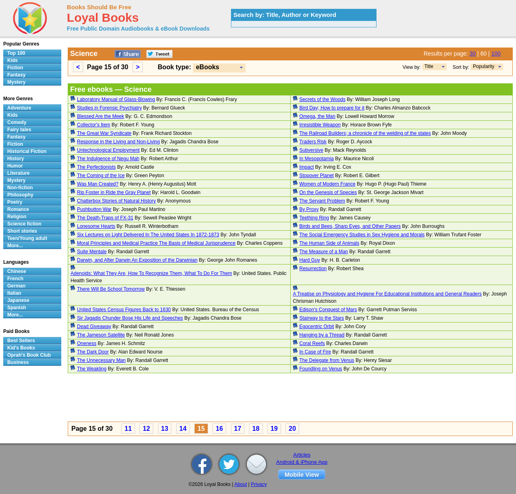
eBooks (207, 67)
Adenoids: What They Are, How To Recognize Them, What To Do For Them (151, 273)
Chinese (16, 271)
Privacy (258, 484)
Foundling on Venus (321, 369)
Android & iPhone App (301, 462)
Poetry (14, 202)
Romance (18, 209)
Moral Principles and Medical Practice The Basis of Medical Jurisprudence (156, 243)
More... (15, 245)
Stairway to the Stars (322, 318)
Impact (307, 167)
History (15, 158)
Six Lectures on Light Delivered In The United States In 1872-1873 (148, 235)
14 (183, 428)
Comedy (16, 122)
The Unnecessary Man (101, 360)
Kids (12, 60)
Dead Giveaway (94, 326)
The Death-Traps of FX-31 (105, 218)
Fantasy (16, 75)
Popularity (483, 66)
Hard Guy (310, 260)
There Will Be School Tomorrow (111, 289)
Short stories (22, 231)
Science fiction (24, 224)
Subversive (311, 150)
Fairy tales (19, 129)
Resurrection (313, 268)
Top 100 (16, 53)
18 (256, 428)
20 (292, 428)
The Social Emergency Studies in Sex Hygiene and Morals (362, 235)
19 (274, 428)
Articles (301, 455)
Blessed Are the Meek (100, 116)
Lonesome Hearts (96, 226)
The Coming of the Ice (101, 175)
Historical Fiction (26, 151)
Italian (14, 293)
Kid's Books (21, 348)
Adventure (19, 108)
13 (165, 428)
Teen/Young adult (27, 238)
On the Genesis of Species (328, 192)
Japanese (18, 300)
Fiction (15, 67)
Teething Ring (314, 218)
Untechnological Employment (108, 150)
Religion (16, 216)
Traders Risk (313, 142)
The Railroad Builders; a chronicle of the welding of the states (365, 133)
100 (496, 53)
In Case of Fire (315, 352)
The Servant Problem (322, 201)
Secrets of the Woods (323, 99)
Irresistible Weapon (320, 125)
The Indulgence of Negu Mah (108, 158)
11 (128, 428)
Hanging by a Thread (322, 335)
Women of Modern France (328, 184)
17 (237, 428)
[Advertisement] (290, 398)
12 (146, 428)
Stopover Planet (317, 175)
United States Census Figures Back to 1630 (124, 309)
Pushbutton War (94, 209)
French (15, 278)
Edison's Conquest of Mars (328, 309)
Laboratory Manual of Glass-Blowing (116, 99)
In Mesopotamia (317, 158)
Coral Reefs (312, 343)
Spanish (16, 307)
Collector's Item (93, 125)
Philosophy (20, 195)
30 (473, 53)
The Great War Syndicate (104, 133)
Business (18, 362)
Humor (15, 166)
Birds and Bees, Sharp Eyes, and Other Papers (350, 226)
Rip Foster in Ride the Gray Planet (114, 192)
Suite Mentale (91, 251)
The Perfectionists (96, 167)
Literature (18, 173)
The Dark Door (93, 352)
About (240, 484)
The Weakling (91, 369)
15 (201, 428)
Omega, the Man (317, 116)
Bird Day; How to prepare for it (332, 108)
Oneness (86, 343)
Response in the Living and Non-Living (118, 142)
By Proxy (309, 209)
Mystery (16, 82)
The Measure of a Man (324, 251)
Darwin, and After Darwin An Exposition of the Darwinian (137, 260)
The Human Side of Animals (330, 243)
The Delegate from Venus (327, 360)
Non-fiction (20, 187)
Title (428, 66)
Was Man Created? (98, 184)
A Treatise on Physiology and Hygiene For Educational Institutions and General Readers (387, 294)
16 (219, 428)
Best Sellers (21, 340)
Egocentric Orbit (317, 326)
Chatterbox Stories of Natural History (116, 201)
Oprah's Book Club (29, 355)
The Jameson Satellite (101, 335)
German (16, 286)
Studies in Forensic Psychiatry (109, 108)
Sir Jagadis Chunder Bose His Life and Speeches (130, 318)
